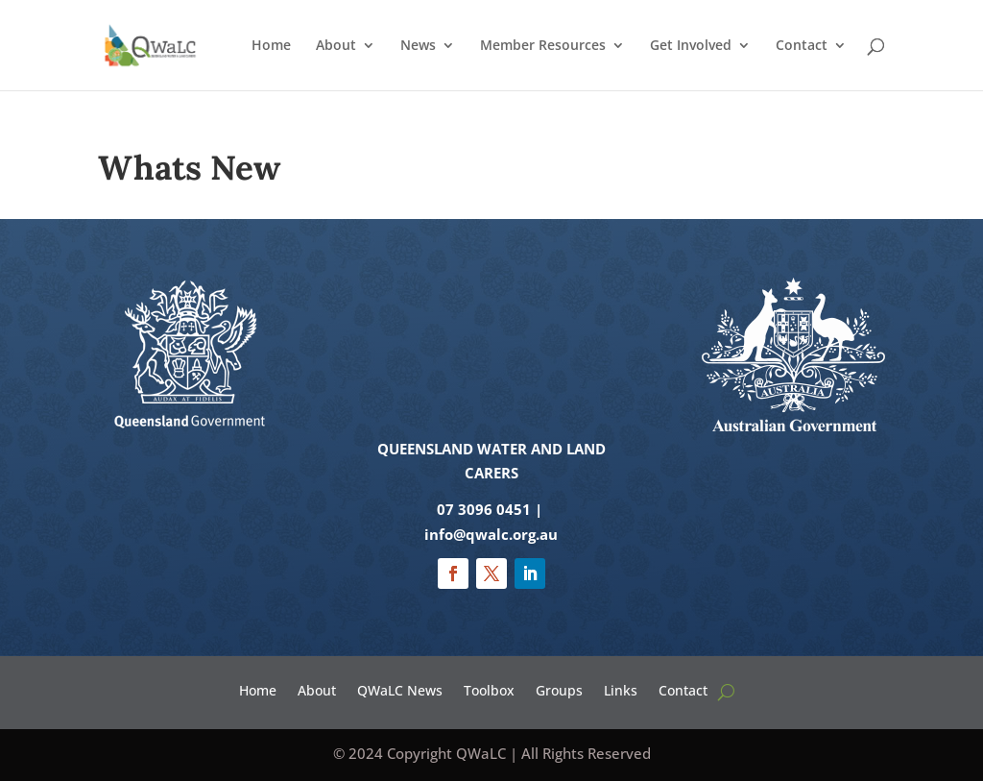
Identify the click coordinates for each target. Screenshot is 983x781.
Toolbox (489, 689)
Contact (801, 46)
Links (620, 689)
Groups (559, 689)
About (336, 46)
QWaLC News (400, 689)
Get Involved (690, 46)
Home (271, 46)
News (418, 46)
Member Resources (543, 46)
